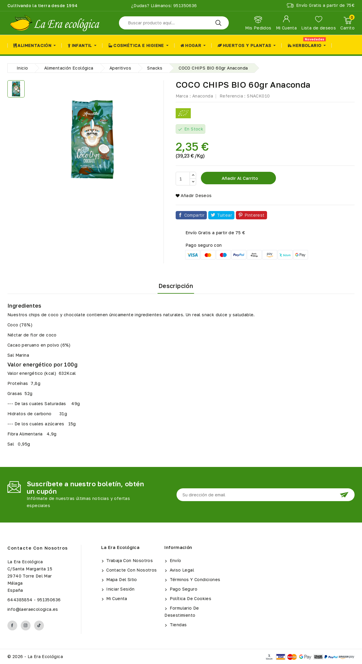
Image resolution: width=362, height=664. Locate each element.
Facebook (12, 625)
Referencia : (233, 95)
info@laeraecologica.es (32, 609)
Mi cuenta (116, 598)
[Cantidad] (183, 178)
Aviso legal (181, 569)
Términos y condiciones (194, 579)
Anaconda (202, 95)
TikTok (39, 625)
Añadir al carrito (239, 178)
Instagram (26, 625)
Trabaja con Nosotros (129, 560)
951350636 (184, 5)
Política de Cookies (189, 598)
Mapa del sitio (121, 579)
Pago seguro (182, 588)
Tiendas (177, 624)
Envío (174, 560)
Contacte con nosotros (37, 547)
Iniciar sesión (120, 588)
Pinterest (254, 215)
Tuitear (224, 215)
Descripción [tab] (175, 285)
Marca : (183, 95)
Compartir (194, 215)
